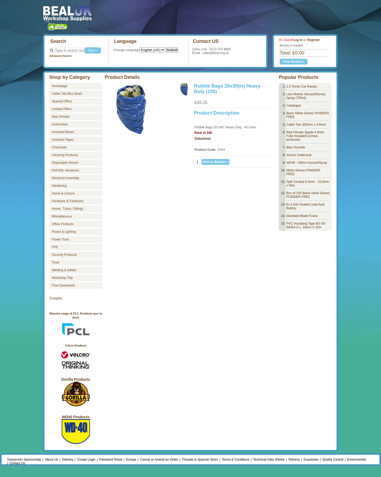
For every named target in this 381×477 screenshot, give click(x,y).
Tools (55, 262)
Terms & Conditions (235, 459)
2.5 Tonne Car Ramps (301, 86)
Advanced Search (60, 55)
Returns (294, 459)
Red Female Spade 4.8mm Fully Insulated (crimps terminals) (305, 136)
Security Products (64, 255)
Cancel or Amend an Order (159, 459)
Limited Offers (61, 109)
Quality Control (332, 459)
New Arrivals (61, 117)
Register (313, 40)
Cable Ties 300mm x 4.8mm (306, 124)
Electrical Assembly (65, 178)
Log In (297, 40)
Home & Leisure (63, 193)
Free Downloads (63, 285)
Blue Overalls (295, 147)
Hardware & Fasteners (68, 201)
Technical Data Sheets (269, 459)
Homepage (59, 86)
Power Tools (60, 239)
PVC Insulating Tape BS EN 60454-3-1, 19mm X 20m (305, 225)
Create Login (86, 459)
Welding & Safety (64, 270)
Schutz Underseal (298, 155)
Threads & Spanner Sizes (200, 459)
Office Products (63, 224)
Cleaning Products (65, 155)
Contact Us (17, 463)
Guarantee (311, 459)
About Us (51, 459)
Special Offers (62, 101)
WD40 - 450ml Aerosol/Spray (306, 163)
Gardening (59, 186)
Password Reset (110, 459)
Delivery (67, 459)
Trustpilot (55, 298)
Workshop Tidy (62, 278)
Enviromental (356, 459)
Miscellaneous (62, 216)
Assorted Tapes (63, 140)
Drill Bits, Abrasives (65, 170)
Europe (131, 459)
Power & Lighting (64, 232)
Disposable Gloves (65, 163)
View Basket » (293, 61)
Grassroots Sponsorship (24, 459)
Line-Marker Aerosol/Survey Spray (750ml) (305, 96)
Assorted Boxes (63, 132)
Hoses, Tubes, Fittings (67, 209)
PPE (55, 247)
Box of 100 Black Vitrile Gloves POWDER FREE (308, 195)
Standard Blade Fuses (302, 216)
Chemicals (59, 147)
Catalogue (293, 105)
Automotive (60, 124)
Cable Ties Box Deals (67, 94)
